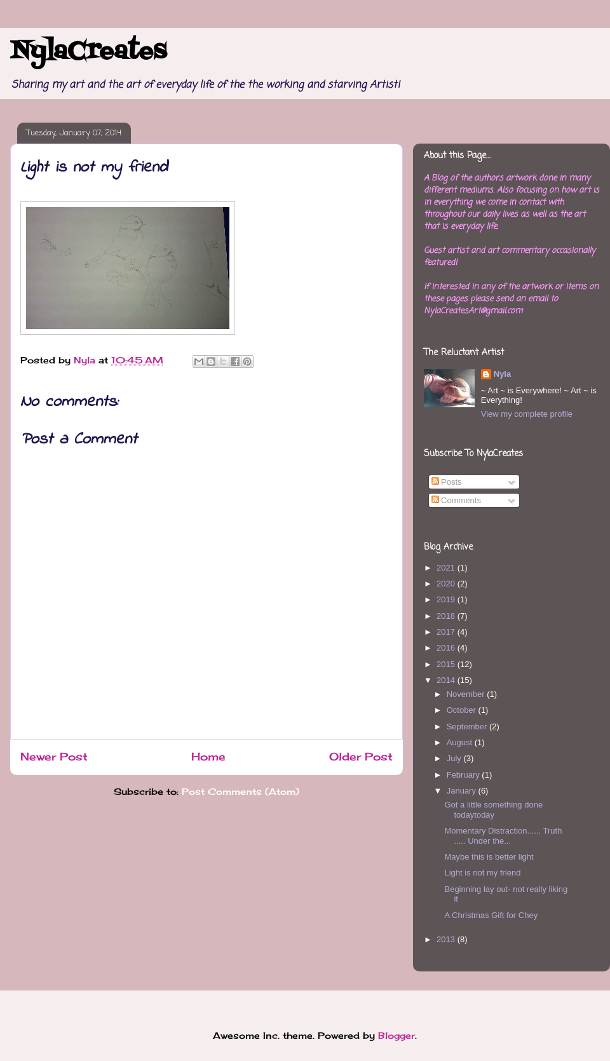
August (461, 742)
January (462, 790)
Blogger (396, 1035)
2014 (447, 680)
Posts (446, 482)
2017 (447, 632)
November (467, 694)
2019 (447, 599)
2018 (447, 616)
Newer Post (54, 756)
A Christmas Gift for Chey (491, 915)
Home (208, 756)
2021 (447, 567)
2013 (447, 939)
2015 (447, 664)
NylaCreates (88, 52)
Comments (456, 500)
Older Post (361, 756)
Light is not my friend (482, 872)
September (468, 726)
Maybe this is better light (488, 857)
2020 (447, 583)
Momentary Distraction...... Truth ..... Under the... (503, 836)
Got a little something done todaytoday (493, 810)
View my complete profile (527, 414)
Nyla (502, 374)
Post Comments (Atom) (240, 791)
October (462, 710)
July (455, 758)
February (464, 775)
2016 (447, 647)
